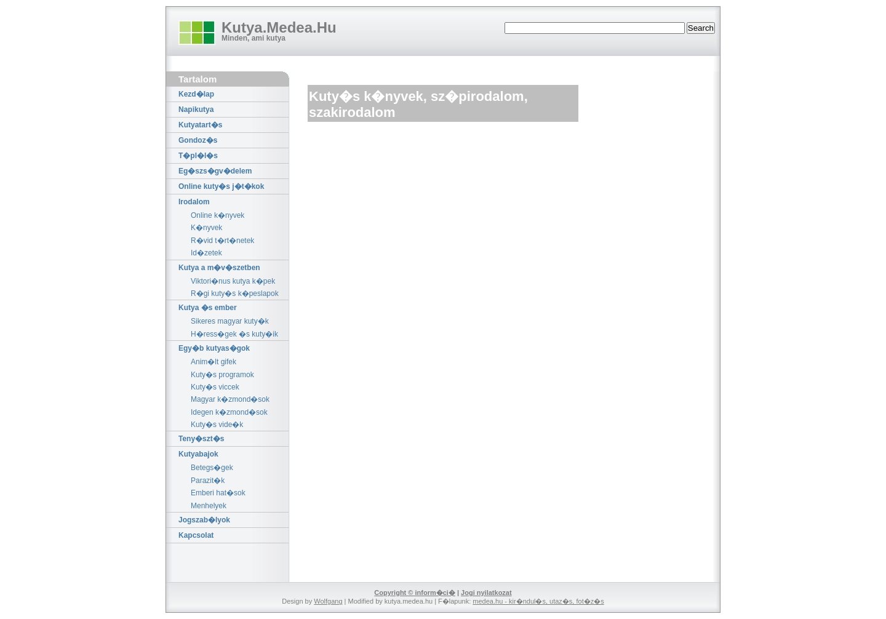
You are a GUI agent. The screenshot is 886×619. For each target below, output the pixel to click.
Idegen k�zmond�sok (229, 412)
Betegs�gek (212, 467)
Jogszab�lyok (204, 520)
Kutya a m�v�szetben (219, 267)
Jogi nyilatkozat (486, 592)
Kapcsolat (196, 535)
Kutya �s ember (207, 307)
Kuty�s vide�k (217, 424)
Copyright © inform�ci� (414, 592)
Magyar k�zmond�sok (230, 399)
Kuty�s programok (222, 374)
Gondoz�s (197, 140)
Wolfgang (328, 601)
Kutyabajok (198, 454)
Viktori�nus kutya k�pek (233, 281)
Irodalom (194, 202)
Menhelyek (208, 505)
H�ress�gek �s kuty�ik (234, 334)
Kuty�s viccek (215, 387)
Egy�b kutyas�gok (214, 348)
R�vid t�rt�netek (222, 240)
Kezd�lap (196, 94)
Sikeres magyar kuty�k (230, 321)
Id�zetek (206, 253)
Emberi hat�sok (218, 493)
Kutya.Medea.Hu (279, 27)
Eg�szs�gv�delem (215, 171)
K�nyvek (206, 227)
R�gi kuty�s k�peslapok (235, 293)
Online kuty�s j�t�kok (221, 186)
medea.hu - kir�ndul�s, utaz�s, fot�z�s (538, 601)
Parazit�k (208, 480)
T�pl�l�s (198, 155)
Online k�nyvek (217, 215)
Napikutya (196, 109)
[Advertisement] (452, 159)
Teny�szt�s (201, 438)
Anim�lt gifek (213, 361)
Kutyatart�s (200, 125)
